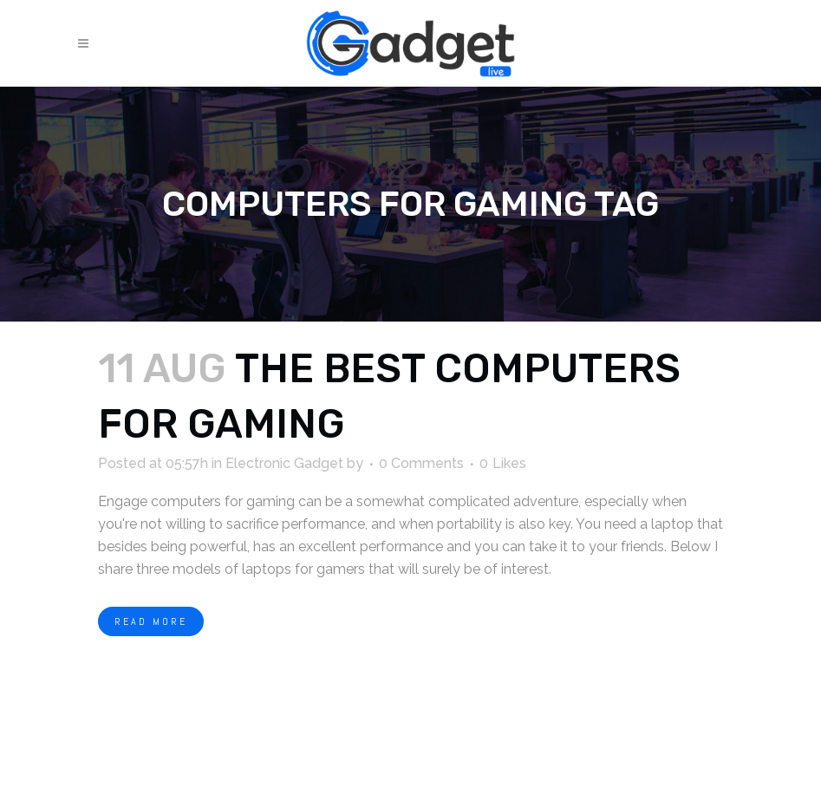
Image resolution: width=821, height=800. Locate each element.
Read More (150, 621)
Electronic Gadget (284, 463)
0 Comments (421, 463)
